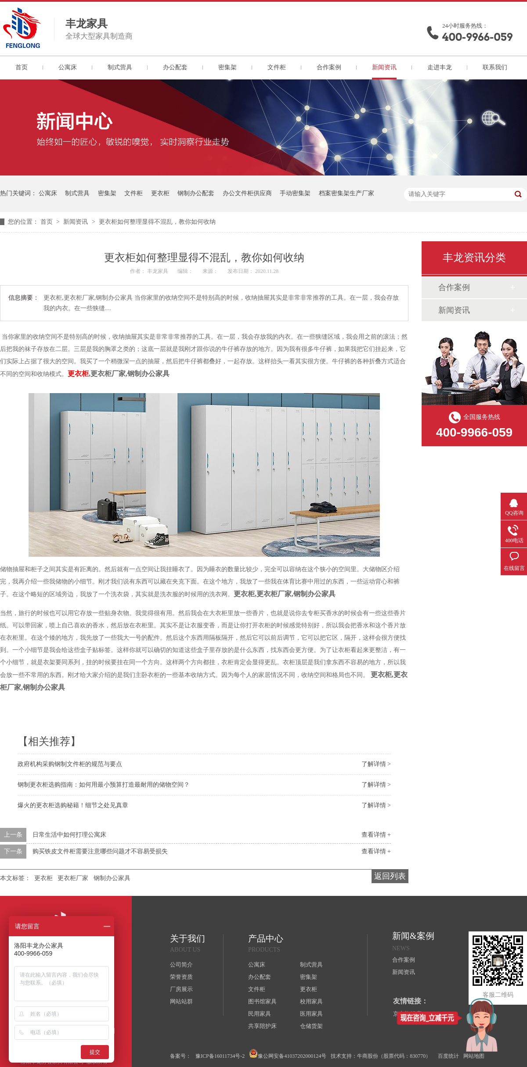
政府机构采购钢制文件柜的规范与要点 (70, 764)
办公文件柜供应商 (247, 193)
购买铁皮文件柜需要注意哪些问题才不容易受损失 (100, 851)
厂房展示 (181, 989)
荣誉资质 (181, 977)
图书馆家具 (262, 1001)
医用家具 (311, 1013)
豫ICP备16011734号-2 (220, 1056)
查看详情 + (376, 834)
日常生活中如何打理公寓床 (69, 834)
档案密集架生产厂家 (346, 193)
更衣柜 (160, 193)
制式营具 (120, 67)
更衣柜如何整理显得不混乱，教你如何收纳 (157, 221)
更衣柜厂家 (73, 878)
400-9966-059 (477, 37)
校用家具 (311, 1001)
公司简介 (181, 964)
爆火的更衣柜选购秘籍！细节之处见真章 (73, 805)
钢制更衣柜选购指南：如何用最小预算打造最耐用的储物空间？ (104, 784)
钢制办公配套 (195, 193)
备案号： (180, 1056)
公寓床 (67, 67)
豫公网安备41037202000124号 (287, 1054)
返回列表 (390, 876)
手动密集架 (295, 193)
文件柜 (276, 67)
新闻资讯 (384, 67)
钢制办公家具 (112, 878)
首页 (21, 67)
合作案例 (329, 67)
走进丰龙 (439, 67)
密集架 (227, 67)
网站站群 (181, 1001)
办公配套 (175, 67)
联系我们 (495, 67)
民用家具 (259, 1013)
